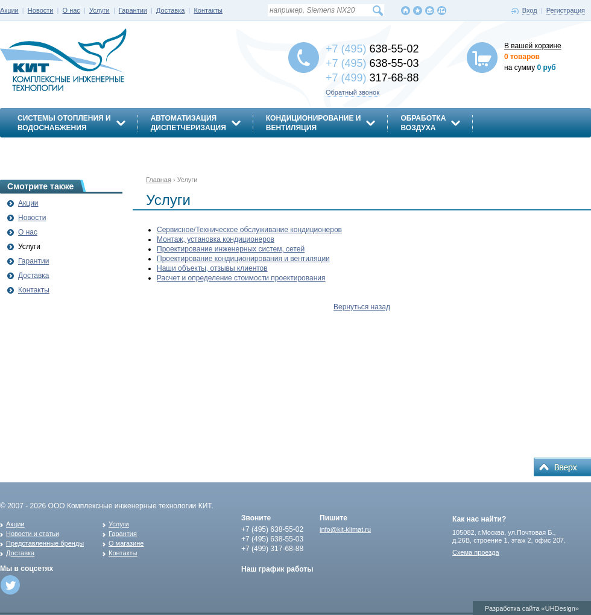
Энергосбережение (58, 149)
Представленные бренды (45, 543)
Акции (9, 10)
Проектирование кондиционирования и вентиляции (243, 258)
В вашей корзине (532, 46)
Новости (41, 10)
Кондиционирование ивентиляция (313, 123)
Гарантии (133, 10)
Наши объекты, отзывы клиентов (212, 268)
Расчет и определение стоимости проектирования (241, 278)
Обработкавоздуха (423, 123)
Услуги (99, 10)
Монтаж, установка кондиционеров (215, 239)
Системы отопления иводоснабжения (64, 123)
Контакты (208, 10)
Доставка (170, 10)
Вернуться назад (361, 307)
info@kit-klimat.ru (345, 529)
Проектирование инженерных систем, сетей (231, 249)
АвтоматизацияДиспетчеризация (188, 123)
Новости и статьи (32, 533)
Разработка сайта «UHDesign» (532, 608)
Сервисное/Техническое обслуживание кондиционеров (249, 230)
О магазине (126, 543)
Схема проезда (475, 552)
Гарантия (123, 533)
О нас (71, 10)
